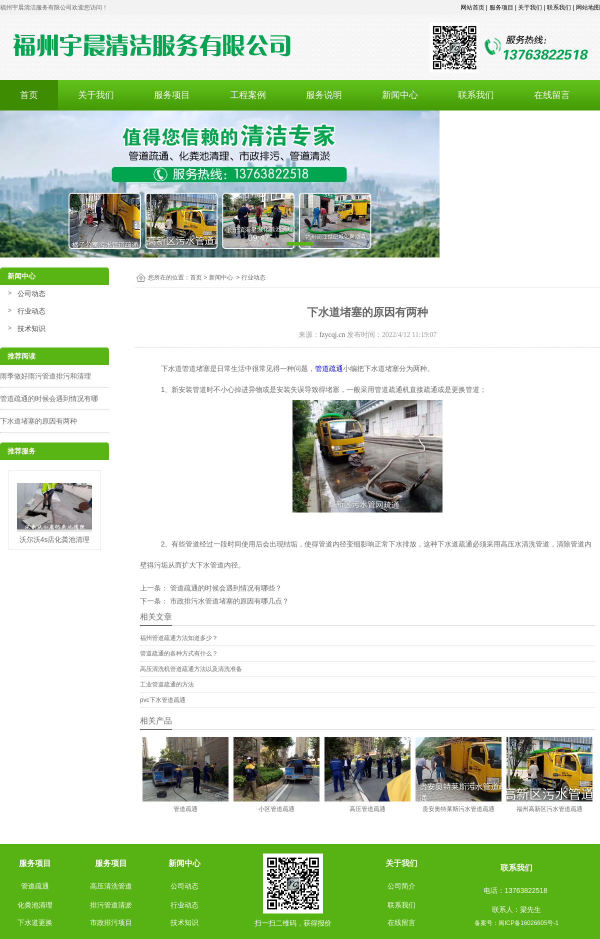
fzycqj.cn (333, 334)
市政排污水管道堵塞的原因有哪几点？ (229, 601)
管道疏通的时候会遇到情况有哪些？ (226, 588)
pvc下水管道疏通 (163, 700)
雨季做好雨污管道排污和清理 (45, 376)
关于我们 (96, 95)
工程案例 (248, 95)
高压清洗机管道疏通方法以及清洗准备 (191, 669)
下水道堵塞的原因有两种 (38, 421)
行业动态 (32, 311)
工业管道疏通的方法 (167, 684)
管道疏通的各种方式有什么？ (179, 653)
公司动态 (32, 294)
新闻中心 (400, 95)
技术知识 (32, 328)
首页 (29, 95)
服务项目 (172, 95)
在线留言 (552, 95)
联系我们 (476, 95)
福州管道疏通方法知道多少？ (179, 638)
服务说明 (324, 95)
